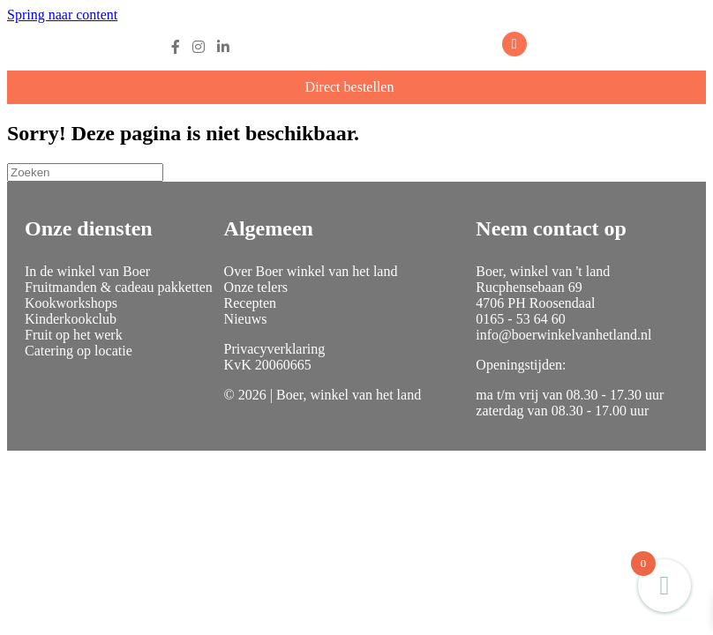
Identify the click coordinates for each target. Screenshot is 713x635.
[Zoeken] (85, 172)
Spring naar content (62, 14)
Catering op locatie (78, 350)
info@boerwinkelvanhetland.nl (563, 334)
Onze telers (256, 287)
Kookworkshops (71, 302)
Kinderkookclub (70, 318)
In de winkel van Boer (87, 271)
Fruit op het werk (74, 334)
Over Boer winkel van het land (311, 271)
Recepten (250, 302)
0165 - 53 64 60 (520, 318)
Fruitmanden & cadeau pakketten (119, 287)
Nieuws (245, 318)
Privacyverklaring (275, 348)
